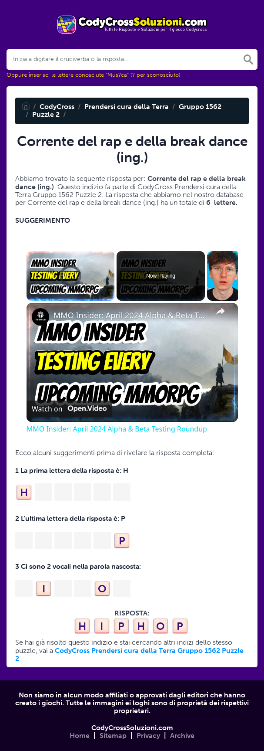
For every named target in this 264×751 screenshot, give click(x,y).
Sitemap (113, 735)
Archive (182, 735)
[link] (40, 317)
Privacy (148, 735)
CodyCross (57, 106)
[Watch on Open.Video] (69, 409)
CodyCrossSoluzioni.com (132, 728)
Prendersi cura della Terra (126, 106)
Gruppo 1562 (200, 106)
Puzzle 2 (46, 114)
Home (80, 735)
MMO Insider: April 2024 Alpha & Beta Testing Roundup (130, 315)
